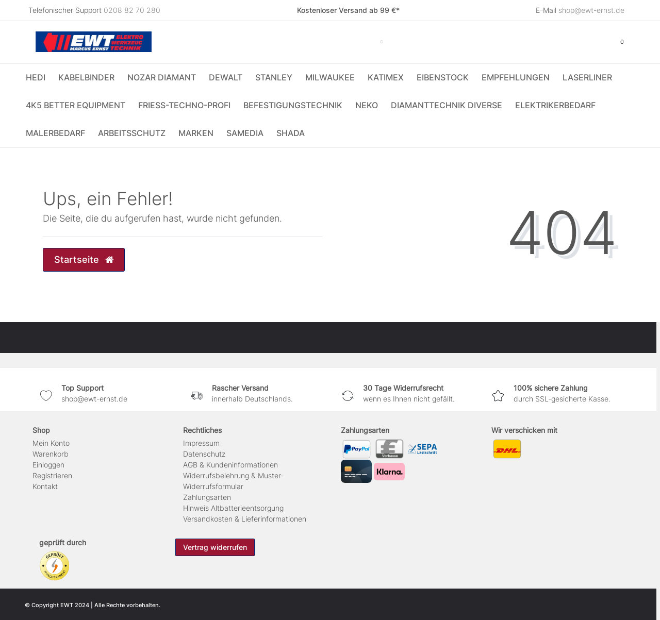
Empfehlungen (516, 77)
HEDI (35, 77)
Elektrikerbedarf (555, 105)
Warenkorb (50, 453)
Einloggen (48, 464)
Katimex (386, 77)
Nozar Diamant (161, 77)
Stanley (273, 77)
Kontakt (45, 486)
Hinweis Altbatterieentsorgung (233, 508)
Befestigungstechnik (292, 105)
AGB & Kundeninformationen (230, 464)
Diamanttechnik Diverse (446, 105)
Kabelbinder (86, 77)
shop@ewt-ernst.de (591, 10)
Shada (290, 133)
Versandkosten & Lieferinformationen (244, 518)
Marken (195, 133)
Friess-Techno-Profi (184, 105)
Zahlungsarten (207, 497)
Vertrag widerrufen (215, 547)
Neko (366, 105)
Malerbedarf (55, 133)
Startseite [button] (83, 259)
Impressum (201, 443)
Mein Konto (51, 443)
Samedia (244, 133)
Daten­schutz (204, 453)
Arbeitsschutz (132, 133)
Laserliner (587, 77)
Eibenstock (443, 77)
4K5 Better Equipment (75, 105)
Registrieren (52, 475)
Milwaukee (330, 77)
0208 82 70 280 (132, 10)
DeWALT (225, 77)
